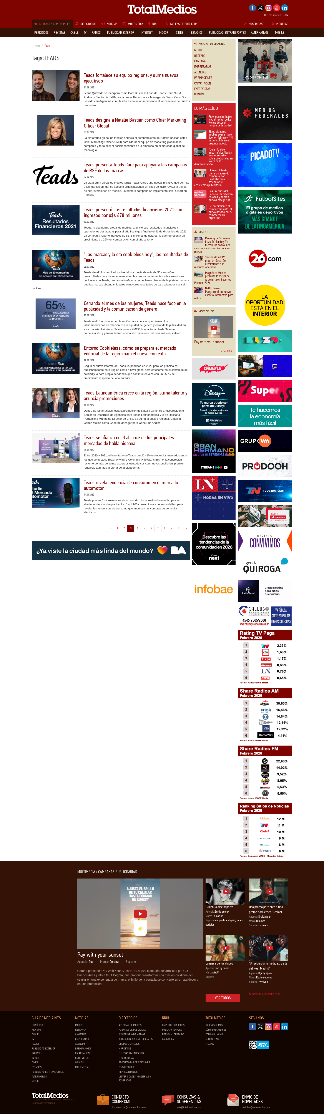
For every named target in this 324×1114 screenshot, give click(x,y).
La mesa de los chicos (219, 963)
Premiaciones (203, 78)
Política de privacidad (43, 1103)
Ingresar (280, 24)
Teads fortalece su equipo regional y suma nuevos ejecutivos (131, 78)
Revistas (37, 1029)
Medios (199, 50)
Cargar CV (168, 1039)
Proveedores (126, 1067)
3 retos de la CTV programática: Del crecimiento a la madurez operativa (210, 262)
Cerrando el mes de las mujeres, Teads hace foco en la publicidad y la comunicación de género (135, 306)
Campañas (200, 61)
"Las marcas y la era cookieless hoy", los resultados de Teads (136, 257)
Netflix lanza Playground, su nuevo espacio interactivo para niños (213, 293)
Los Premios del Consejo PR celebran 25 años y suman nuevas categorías (213, 196)
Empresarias (203, 66)
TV (33, 1039)
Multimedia (81, 1067)
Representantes (128, 1072)
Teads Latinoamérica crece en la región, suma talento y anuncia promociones (136, 396)
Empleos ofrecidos (173, 1025)
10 (180, 528)
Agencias (200, 72)
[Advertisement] (49, 935)
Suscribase (254, 24)
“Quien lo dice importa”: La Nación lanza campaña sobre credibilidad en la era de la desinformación (213, 157)
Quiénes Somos (214, 1025)
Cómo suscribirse (216, 1029)
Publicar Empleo (172, 1029)
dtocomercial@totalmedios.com (128, 1107)
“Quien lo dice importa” (220, 907)
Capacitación (202, 83)
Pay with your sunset (209, 342)
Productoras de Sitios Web (134, 1062)
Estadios (37, 1067)
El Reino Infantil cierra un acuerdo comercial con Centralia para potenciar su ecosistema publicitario (211, 178)
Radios (36, 1044)
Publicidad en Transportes (48, 1072)
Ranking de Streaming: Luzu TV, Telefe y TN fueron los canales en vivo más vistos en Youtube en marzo (213, 245)
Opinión (199, 94)
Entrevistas (202, 89)
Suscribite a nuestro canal (265, 994)
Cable (35, 1034)
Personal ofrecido (173, 1034)
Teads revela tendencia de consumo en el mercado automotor (131, 485)
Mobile (36, 1081)
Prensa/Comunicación (131, 1053)
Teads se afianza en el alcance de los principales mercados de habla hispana (129, 440)
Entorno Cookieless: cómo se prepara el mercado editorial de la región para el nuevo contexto (130, 351)
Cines (35, 1062)
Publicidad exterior (43, 1048)
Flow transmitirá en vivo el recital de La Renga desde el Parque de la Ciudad (213, 121)
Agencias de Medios (130, 1025)
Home (37, 46)
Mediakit (211, 1044)
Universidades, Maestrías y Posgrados (135, 1079)
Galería (226, 351)
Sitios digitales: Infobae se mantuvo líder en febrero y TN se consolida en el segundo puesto (213, 137)
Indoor (36, 1058)
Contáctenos (213, 1039)
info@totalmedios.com (189, 1107)
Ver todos (223, 998)
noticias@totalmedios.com (256, 1107)
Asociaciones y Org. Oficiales (136, 1039)
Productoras (126, 1058)
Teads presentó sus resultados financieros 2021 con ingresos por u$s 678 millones (133, 213)
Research (200, 56)
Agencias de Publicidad (132, 1029)
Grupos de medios (129, 1044)
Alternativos (39, 1076)
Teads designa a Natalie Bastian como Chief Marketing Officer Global (135, 123)
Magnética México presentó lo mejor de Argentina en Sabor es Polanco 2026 (212, 278)
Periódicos (38, 1025)
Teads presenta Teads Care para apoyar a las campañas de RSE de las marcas (135, 168)
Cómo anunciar (214, 1034)
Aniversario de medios (132, 1034)
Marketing (125, 1048)
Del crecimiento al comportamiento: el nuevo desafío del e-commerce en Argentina (213, 212)
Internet (37, 1053)
